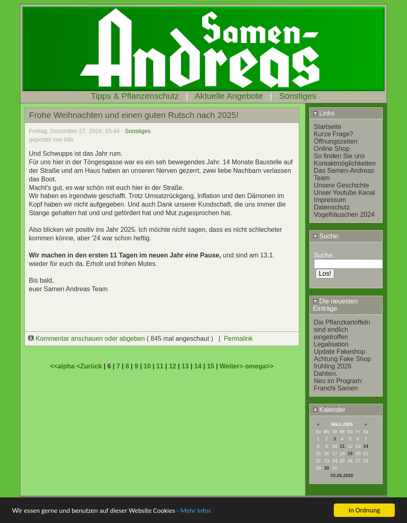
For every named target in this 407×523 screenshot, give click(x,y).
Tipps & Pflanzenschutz (135, 95)
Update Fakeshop (339, 351)
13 (185, 366)
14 (365, 446)
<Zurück (90, 366)
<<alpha (63, 366)
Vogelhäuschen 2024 (344, 214)
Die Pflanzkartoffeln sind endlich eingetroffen (342, 329)
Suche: (326, 236)
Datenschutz (332, 207)
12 (172, 366)
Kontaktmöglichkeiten (345, 163)
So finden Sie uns (339, 156)
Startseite (328, 126)
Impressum (330, 199)
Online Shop (332, 148)
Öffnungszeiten (335, 141)
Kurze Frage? (333, 134)
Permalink (238, 338)
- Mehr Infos (193, 510)
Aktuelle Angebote (229, 95)
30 (326, 468)
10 (147, 366)
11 (342, 446)
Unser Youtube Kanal (344, 192)
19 (350, 453)
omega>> (259, 366)
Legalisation (331, 344)
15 (210, 366)
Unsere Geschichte (341, 185)
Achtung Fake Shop (342, 358)
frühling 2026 (333, 366)
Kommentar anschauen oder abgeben (87, 338)
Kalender (329, 409)
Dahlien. (326, 373)
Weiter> (232, 366)
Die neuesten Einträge (335, 305)
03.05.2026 (342, 475)
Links (324, 113)
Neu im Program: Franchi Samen (338, 384)
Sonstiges (297, 95)
